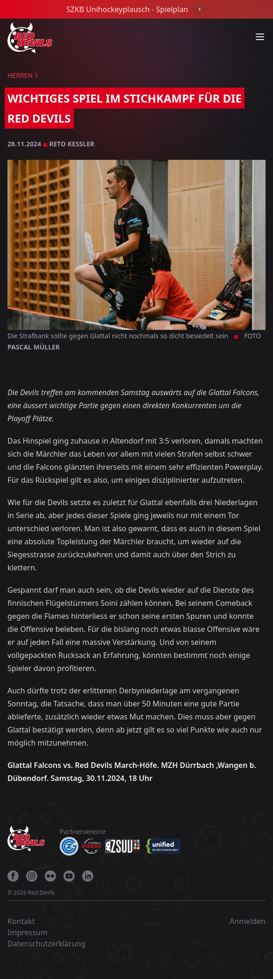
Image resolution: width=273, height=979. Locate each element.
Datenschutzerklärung (46, 943)
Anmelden (248, 921)
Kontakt (21, 921)
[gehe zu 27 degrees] (62, 894)
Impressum (27, 932)
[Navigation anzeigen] (260, 36)
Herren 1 (22, 75)
